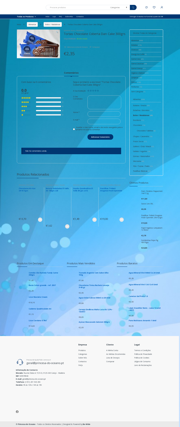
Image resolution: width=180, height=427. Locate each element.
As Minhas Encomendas (115, 354)
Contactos (80, 16)
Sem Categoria (138, 91)
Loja (54, 16)
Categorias (82, 354)
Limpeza (136, 77)
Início (47, 16)
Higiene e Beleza (139, 73)
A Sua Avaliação (79, 91)
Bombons (138, 120)
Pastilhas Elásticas (114, 185)
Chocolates (30, 185)
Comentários (71, 73)
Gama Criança (138, 68)
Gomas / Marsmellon (143, 156)
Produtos (82, 350)
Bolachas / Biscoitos (143, 110)
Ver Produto (40, 220)
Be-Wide (86, 424)
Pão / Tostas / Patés (143, 166)
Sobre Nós (69, 16)
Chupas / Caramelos (142, 136)
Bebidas (136, 45)
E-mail (76, 120)
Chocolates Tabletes (146, 130)
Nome (76, 112)
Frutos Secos (140, 141)
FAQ (60, 16)
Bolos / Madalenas (52, 24)
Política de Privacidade (143, 354)
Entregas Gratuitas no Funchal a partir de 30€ (146, 16)
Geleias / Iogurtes (141, 151)
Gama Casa (137, 59)
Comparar (96, 47)
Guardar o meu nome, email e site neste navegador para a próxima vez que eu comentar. (99, 128)
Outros (136, 82)
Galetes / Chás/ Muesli (143, 146)
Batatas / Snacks (59, 185)
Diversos (136, 49)
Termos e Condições (142, 350)
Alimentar (32, 24)
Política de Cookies (141, 358)
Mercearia (138, 161)
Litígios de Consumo (142, 361)
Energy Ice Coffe (139, 54)
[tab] (71, 74)
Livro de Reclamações (143, 365)
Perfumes (136, 87)
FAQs (80, 365)
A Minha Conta (112, 350)
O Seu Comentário (78, 97)
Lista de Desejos (113, 358)
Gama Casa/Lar (139, 63)
